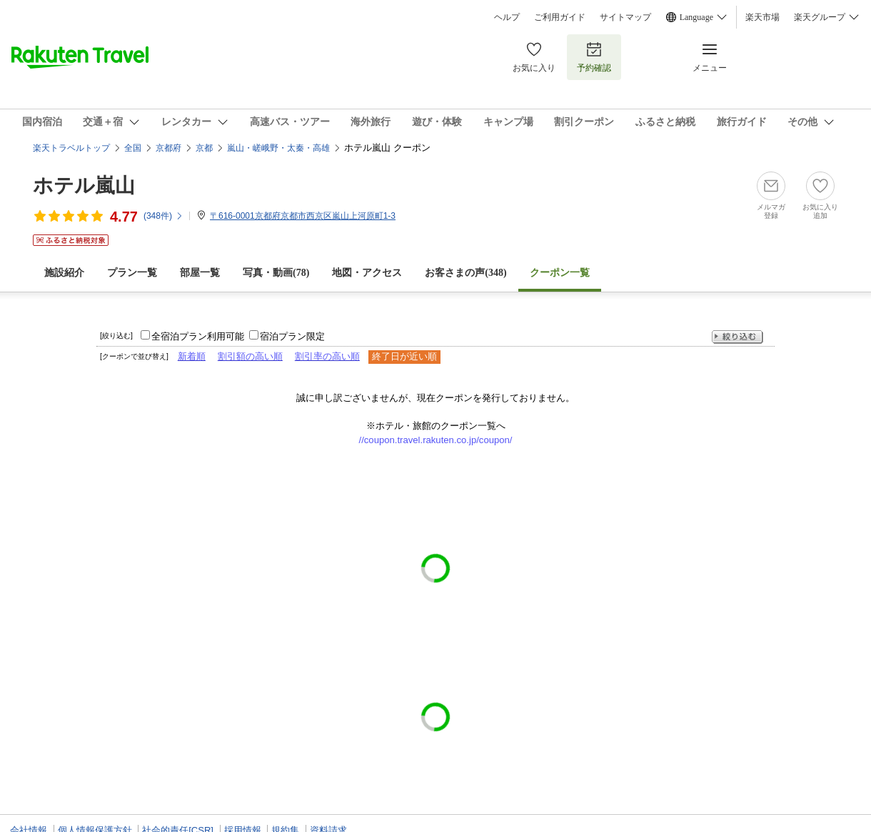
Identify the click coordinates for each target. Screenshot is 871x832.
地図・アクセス (367, 272)
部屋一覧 (200, 272)
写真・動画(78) (276, 272)
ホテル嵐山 (84, 185)
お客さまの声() (465, 272)
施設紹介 (64, 272)
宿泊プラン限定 (292, 336)
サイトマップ (625, 17)
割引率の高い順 (327, 356)
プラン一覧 (132, 272)
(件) (163, 216)
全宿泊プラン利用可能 (197, 336)
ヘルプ (507, 17)
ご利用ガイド (559, 17)
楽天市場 (762, 17)
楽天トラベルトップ (71, 148)
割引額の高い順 (250, 356)
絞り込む (737, 337)
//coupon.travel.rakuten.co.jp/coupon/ (436, 440)
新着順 (192, 356)
